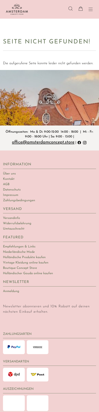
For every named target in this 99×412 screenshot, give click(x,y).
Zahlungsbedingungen (19, 200)
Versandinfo (11, 218)
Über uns (9, 173)
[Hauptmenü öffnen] (90, 9)
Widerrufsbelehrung (17, 223)
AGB (6, 184)
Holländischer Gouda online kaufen (28, 273)
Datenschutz (12, 189)
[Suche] (70, 8)
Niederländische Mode (19, 252)
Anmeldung (11, 291)
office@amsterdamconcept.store (43, 142)
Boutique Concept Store (20, 268)
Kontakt (8, 179)
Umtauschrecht (13, 228)
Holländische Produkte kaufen (24, 257)
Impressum (10, 195)
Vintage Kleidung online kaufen (25, 262)
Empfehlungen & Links (19, 246)
